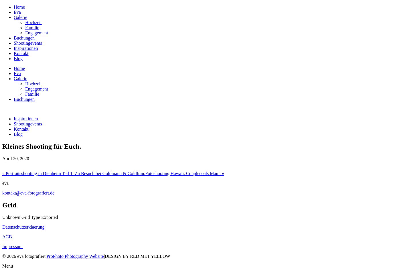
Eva (17, 12)
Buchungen (24, 38)
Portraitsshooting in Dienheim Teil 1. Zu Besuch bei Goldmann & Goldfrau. (73, 173)
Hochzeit (33, 22)
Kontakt (21, 53)
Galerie (20, 17)
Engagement (36, 32)
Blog (18, 58)
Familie (32, 27)
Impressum (12, 246)
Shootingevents (28, 43)
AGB (7, 236)
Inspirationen (26, 48)
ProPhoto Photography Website (75, 256)
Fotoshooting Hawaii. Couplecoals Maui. (184, 173)
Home (19, 7)
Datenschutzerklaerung (23, 227)
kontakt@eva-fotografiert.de (28, 193)
